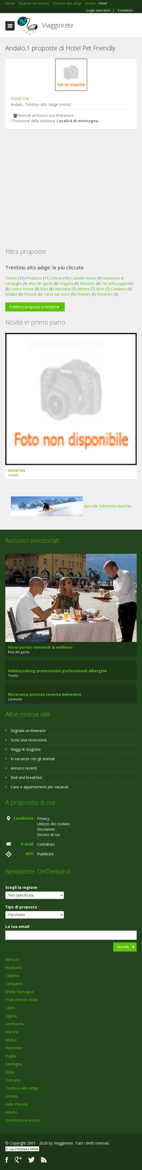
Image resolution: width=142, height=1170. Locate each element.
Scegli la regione (22, 887)
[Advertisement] (71, 179)
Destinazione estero (22, 1120)
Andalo (11, 294)
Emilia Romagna (19, 991)
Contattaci (125, 10)
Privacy (43, 818)
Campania (14, 983)
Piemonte (13, 1047)
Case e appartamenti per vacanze (39, 786)
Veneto (11, 1112)
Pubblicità (45, 853)
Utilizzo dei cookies (53, 823)
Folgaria (66, 283)
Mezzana (63, 288)
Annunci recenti (24, 768)
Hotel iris (20, 98)
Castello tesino (83, 278)
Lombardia (14, 1023)
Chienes (83, 294)
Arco (100, 288)
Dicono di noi (48, 834)
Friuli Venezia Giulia (21, 999)
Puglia (10, 1055)
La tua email (19, 926)
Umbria (11, 1096)
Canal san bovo (56, 294)
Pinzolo (30, 294)
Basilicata (13, 967)
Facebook (6, 1160)
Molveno (87, 283)
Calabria (12, 975)
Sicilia (10, 1072)
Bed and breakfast (26, 777)
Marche (11, 1031)
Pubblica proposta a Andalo (33, 306)
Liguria (11, 1015)
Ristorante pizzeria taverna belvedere (44, 694)
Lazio (10, 1007)
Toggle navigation (10, 26)
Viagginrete (58, 25)
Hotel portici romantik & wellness (40, 647)
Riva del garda (41, 283)
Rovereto (105, 294)
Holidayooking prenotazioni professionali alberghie (57, 670)
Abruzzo (12, 959)
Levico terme (22, 288)
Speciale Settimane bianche (71, 505)
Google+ (18, 1160)
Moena (83, 288)
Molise (11, 1039)
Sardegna (13, 1064)
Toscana (12, 1080)
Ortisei (56, 278)
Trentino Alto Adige (22, 1088)
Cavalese (118, 288)
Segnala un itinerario (28, 730)
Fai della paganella (117, 283)
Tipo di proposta (22, 906)
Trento (11, 278)
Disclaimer (46, 829)
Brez (44, 288)
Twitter (31, 1160)
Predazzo (34, 278)
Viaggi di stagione (26, 749)
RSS (44, 1160)
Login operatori (98, 10)
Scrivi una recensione (29, 739)
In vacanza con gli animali (33, 758)
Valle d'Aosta (16, 1104)
